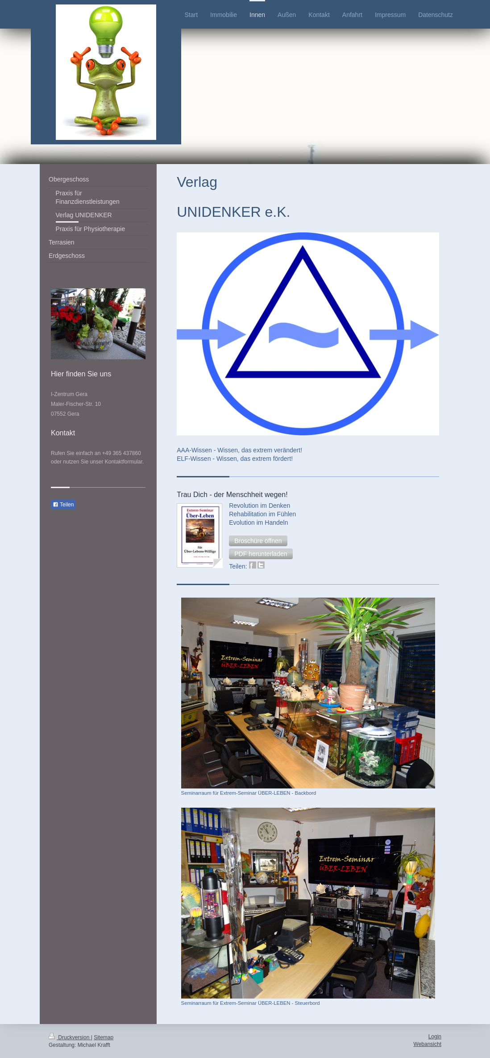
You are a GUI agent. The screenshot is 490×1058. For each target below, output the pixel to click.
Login (434, 1036)
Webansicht (427, 1044)
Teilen (63, 505)
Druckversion (70, 1037)
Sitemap (103, 1037)
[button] (258, 540)
